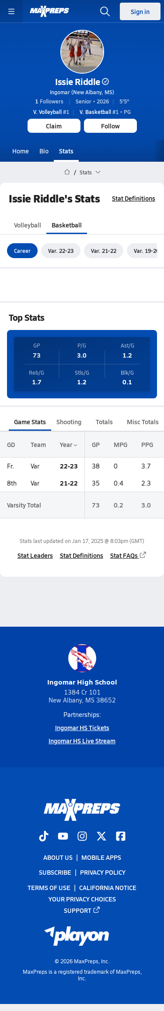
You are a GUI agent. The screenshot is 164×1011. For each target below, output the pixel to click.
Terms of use (49, 887)
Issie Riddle (81, 81)
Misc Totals (143, 421)
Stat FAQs (128, 555)
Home (20, 150)
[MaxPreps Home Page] (67, 172)
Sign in (140, 11)
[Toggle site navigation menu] (11, 11)
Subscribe (55, 872)
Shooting (68, 421)
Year (68, 444)
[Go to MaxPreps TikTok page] (43, 837)
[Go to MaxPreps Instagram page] (82, 837)
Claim (54, 125)
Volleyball (27, 224)
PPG (147, 444)
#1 (51, 111)
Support (82, 910)
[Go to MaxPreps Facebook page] (120, 837)
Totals (104, 421)
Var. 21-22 (103, 250)
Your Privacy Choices (82, 898)
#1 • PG (105, 111)
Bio (44, 150)
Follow (110, 125)
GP (96, 444)
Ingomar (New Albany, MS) (82, 92)
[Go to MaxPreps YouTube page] (63, 837)
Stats (66, 150)
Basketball (67, 224)
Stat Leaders (35, 555)
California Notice (107, 887)
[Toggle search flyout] (105, 11)
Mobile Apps (101, 857)
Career (22, 250)
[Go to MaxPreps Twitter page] (101, 837)
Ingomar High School (82, 665)
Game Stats (30, 421)
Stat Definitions (133, 198)
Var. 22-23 (60, 250)
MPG (120, 444)
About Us (58, 857)
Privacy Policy (103, 872)
